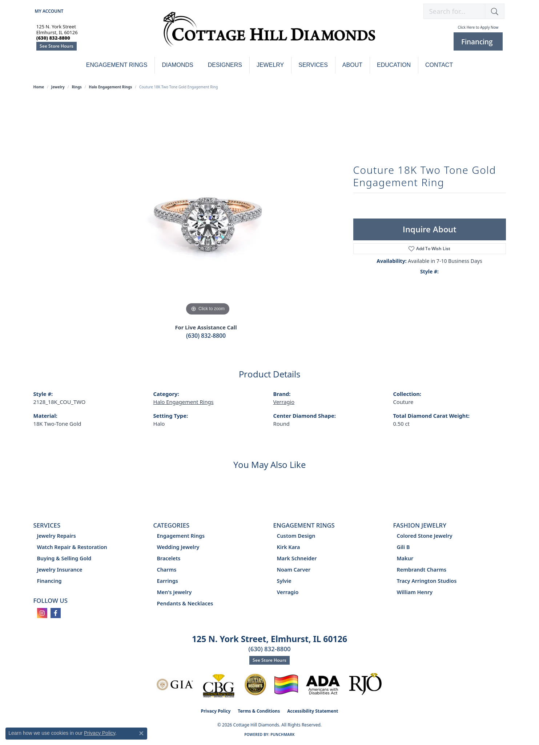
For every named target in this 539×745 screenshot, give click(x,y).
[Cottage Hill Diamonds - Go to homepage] (269, 33)
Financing (49, 580)
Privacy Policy (216, 711)
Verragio (284, 401)
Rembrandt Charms (422, 569)
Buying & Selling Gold (64, 558)
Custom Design (296, 535)
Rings (76, 86)
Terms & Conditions (259, 711)
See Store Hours (56, 46)
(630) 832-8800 (206, 336)
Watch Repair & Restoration (72, 547)
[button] (48, 11)
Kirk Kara (288, 547)
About (352, 65)
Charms (167, 569)
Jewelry (270, 65)
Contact (439, 65)
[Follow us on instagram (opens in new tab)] (42, 613)
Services (313, 65)
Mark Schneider (297, 558)
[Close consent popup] (141, 733)
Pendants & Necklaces (185, 603)
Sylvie (284, 580)
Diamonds (177, 65)
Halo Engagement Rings (110, 86)
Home (38, 86)
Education (394, 65)
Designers (225, 65)
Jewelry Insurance (60, 569)
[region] (208, 208)
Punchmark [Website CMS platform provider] (282, 734)
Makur (405, 558)
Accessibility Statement (312, 711)
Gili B (403, 547)
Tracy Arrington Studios (427, 580)
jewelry (58, 86)
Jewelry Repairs (56, 535)
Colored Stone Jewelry (424, 535)
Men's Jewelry (174, 592)
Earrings (167, 580)
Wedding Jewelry (178, 547)
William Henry (415, 592)
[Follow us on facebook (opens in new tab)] (56, 613)
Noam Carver (294, 569)
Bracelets (169, 558)
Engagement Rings (117, 65)
